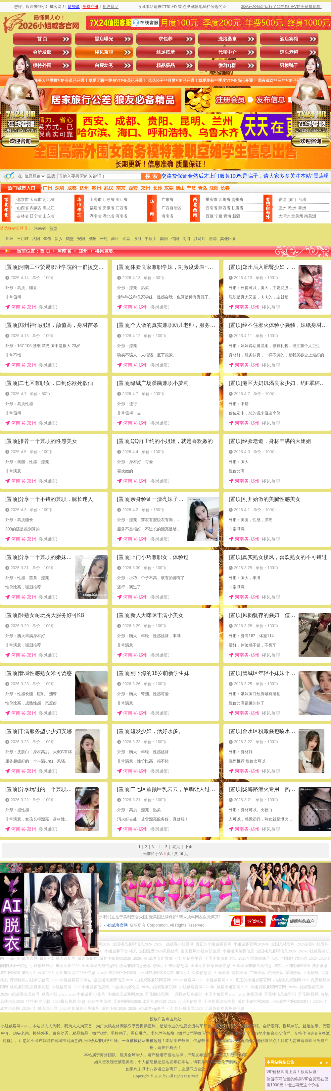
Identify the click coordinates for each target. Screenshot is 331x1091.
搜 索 (151, 176)
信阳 (175, 238)
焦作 (47, 238)
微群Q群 (227, 65)
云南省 (211, 208)
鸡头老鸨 (289, 52)
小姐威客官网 (116, 925)
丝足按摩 (165, 52)
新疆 (236, 216)
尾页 (176, 846)
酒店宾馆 (289, 38)
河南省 (121, 216)
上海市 (96, 199)
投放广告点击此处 (165, 1019)
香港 (282, 199)
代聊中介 (227, 52)
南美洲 (310, 216)
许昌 (126, 238)
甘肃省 (237, 208)
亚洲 (282, 208)
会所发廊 (42, 52)
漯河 (137, 238)
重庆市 (211, 199)
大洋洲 (284, 216)
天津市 (36, 199)
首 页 (42, 38)
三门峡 (23, 238)
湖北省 (109, 216)
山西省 (23, 208)
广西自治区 (171, 208)
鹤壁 (70, 238)
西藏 (209, 216)
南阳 (164, 238)
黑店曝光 (104, 38)
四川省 (224, 199)
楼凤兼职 (104, 52)
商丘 (115, 238)
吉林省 (23, 216)
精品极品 (165, 65)
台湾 (302, 199)
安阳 (81, 238)
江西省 (121, 208)
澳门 (292, 199)
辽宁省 (36, 216)
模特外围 (42, 65)
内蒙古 (36, 208)
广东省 (167, 199)
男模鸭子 (289, 65)
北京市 (23, 199)
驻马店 (200, 238)
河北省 (49, 199)
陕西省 (224, 208)
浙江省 (121, 199)
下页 (189, 846)
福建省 (96, 208)
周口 (186, 238)
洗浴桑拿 (227, 38)
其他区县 (228, 238)
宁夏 (218, 216)
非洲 (302, 208)
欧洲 (292, 208)
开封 (104, 238)
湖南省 (96, 216)
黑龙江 (49, 208)
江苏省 (109, 199)
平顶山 (151, 238)
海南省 (167, 216)
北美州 (297, 216)
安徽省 (109, 208)
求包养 (165, 38)
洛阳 (36, 238)
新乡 (59, 238)
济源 (213, 238)
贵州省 (237, 199)
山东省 (49, 216)
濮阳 (92, 238)
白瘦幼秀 (104, 65)
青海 (227, 216)
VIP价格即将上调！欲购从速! (292, 1071)
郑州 (10, 238)
